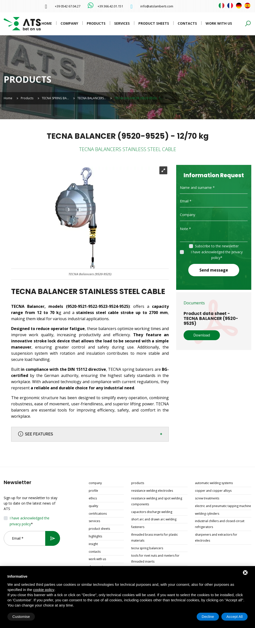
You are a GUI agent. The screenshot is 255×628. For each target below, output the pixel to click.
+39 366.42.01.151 (110, 6)
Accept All (234, 616)
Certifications (98, 513)
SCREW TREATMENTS (207, 498)
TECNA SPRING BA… (55, 98)
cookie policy (43, 590)
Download (201, 335)
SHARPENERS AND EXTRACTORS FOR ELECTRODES (216, 537)
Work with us (219, 23)
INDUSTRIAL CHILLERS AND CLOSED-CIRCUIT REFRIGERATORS (219, 524)
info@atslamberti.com (156, 6)
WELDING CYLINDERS (207, 513)
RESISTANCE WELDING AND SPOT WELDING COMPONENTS (156, 501)
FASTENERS (137, 527)
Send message (213, 270)
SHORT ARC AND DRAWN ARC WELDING (153, 519)
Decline (208, 616)
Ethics (93, 498)
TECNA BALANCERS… (91, 98)
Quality (93, 506)
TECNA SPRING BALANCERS (147, 548)
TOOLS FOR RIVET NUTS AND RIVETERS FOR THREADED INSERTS (155, 558)
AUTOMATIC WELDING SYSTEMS (214, 483)
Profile (93, 491)
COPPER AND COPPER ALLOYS (213, 491)
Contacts (187, 23)
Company (69, 23)
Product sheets (153, 23)
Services (122, 23)
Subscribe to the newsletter (217, 246)
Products (96, 23)
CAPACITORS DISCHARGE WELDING (151, 512)
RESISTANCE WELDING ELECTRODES (152, 491)
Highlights (95, 536)
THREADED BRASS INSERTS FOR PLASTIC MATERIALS (154, 537)
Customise (21, 616)
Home (47, 23)
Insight (93, 544)
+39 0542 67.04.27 (67, 6)
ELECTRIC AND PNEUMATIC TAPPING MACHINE (223, 506)
